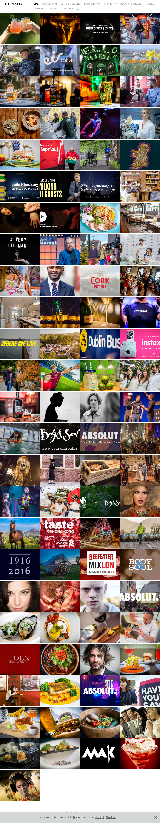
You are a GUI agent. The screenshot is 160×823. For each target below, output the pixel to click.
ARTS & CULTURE (70, 4)
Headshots (40, 8)
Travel (149, 4)
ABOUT (55, 8)
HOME (35, 4)
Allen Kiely (13, 4)
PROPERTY (110, 4)
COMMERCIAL (49, 4)
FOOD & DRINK (92, 4)
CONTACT (68, 8)
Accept (99, 817)
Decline (111, 817)
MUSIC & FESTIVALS (131, 4)
